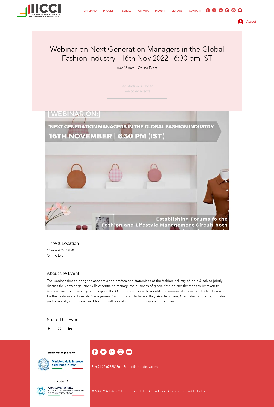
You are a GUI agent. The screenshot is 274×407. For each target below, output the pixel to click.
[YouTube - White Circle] (129, 352)
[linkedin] (221, 10)
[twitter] (214, 10)
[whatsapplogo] (233, 10)
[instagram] (227, 10)
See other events (137, 91)
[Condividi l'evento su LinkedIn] (70, 328)
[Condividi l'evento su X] (59, 328)
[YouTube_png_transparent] (240, 10)
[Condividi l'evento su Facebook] (49, 328)
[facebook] (208, 10)
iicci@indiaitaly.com (143, 367)
